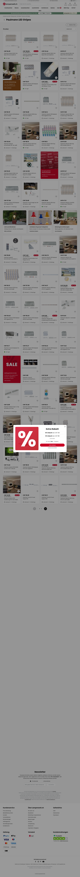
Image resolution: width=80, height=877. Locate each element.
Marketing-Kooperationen (34, 815)
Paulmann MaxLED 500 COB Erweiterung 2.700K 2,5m (67, 114)
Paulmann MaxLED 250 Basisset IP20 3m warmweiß (30, 84)
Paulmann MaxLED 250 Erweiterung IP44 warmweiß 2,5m (11, 498)
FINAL (44, 13)
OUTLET (73, 8)
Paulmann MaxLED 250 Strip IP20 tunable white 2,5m (10, 438)
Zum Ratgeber (58, 231)
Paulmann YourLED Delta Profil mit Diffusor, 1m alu (49, 85)
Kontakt (5, 815)
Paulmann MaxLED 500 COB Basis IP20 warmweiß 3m (10, 54)
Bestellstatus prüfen (8, 813)
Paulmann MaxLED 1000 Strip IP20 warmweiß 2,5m (48, 468)
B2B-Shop (66, 8)
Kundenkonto (6, 826)
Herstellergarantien (8, 823)
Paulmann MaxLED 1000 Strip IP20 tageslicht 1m (48, 378)
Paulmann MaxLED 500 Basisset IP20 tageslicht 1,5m (49, 114)
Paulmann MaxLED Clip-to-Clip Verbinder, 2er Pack (11, 407)
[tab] (7, 24)
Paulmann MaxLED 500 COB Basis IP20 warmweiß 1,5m (67, 54)
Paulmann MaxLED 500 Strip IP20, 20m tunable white (67, 289)
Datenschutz (56, 813)
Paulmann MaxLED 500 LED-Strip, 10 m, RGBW (29, 173)
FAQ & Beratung (7, 810)
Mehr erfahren (7, 87)
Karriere (30, 821)
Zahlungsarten (6, 821)
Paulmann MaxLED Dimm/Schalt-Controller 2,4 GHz (48, 407)
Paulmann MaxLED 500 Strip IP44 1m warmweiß (48, 203)
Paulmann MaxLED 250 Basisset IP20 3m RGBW (11, 114)
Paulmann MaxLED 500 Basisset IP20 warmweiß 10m (49, 258)
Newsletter (30, 813)
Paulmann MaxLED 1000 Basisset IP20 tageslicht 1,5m (68, 348)
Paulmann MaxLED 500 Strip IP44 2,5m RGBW (48, 144)
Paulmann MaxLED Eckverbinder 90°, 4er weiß (10, 144)
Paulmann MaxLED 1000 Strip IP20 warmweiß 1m (30, 114)
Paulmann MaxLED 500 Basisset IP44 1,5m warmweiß (68, 437)
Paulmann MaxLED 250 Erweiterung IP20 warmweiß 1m (49, 319)
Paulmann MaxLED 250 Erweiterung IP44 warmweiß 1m (68, 408)
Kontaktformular (28, 799)
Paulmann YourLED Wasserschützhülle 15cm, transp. (29, 378)
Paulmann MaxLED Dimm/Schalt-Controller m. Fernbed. (10, 258)
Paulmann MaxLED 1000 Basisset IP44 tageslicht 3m (30, 407)
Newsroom (30, 826)
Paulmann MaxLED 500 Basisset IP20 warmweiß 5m (30, 288)
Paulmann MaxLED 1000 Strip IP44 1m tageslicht (48, 288)
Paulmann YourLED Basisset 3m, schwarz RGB (11, 348)
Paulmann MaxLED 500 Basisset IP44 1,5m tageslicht (30, 467)
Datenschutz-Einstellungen (20, 864)
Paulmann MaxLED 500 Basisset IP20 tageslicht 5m (11, 203)
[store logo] (10, 4)
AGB (54, 810)
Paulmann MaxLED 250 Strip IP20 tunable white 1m (67, 144)
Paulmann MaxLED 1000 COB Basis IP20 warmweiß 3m (48, 54)
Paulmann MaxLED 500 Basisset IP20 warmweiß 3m (30, 348)
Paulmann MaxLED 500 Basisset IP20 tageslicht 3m (68, 173)
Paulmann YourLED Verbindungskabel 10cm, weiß (30, 438)
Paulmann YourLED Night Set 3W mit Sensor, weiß (30, 203)
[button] (18, 47)
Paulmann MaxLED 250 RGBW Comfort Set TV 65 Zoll (11, 467)
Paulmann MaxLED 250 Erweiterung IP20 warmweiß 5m (68, 258)
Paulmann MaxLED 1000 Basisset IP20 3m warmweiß (30, 318)
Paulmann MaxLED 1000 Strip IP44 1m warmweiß (67, 498)
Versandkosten (6, 817)
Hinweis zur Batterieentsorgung (44, 864)
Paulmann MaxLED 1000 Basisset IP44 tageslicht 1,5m (49, 348)
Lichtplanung (31, 823)
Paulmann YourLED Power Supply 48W (48, 497)
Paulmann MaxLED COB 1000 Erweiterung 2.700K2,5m (67, 203)
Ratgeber (36, 828)
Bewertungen (31, 819)
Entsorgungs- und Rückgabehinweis (58, 864)
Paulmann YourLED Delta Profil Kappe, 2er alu (30, 258)
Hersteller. (54, 791)
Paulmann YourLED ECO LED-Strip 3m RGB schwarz (49, 437)
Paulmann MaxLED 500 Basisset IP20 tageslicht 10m (30, 54)
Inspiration (30, 828)
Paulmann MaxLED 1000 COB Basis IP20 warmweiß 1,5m (11, 173)
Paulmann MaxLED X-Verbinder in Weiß (68, 318)
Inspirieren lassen (34, 231)
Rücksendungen (7, 819)
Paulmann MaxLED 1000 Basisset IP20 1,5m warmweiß (68, 378)
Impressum (56, 815)
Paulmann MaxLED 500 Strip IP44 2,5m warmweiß (10, 288)
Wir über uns (31, 810)
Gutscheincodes (32, 817)
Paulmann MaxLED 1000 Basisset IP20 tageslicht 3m (11, 318)
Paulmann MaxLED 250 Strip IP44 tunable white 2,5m (67, 467)
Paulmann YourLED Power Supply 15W (29, 497)
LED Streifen (19, 16)
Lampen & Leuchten (6, 16)
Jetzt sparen (7, 380)
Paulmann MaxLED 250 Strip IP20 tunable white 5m (29, 144)
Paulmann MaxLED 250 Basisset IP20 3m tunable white (68, 84)
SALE (59, 8)
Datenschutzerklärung (51, 799)
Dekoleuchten (13, 16)
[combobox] (34, 4)
